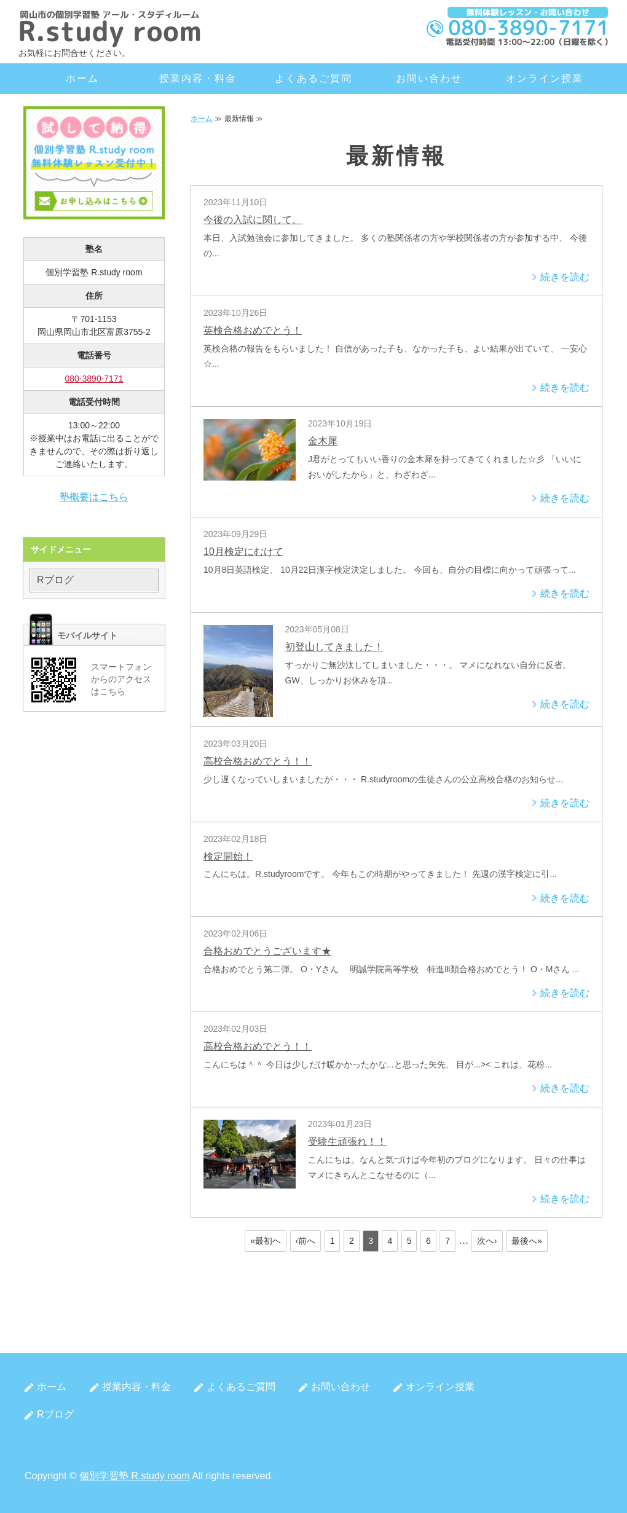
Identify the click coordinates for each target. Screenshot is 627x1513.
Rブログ (55, 580)
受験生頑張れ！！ (347, 1141)
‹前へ (306, 1241)
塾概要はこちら (94, 497)
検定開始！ (228, 856)
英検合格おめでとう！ (252, 330)
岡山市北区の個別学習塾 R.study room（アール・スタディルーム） (110, 27)
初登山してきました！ (334, 647)
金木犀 (322, 441)
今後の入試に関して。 (252, 219)
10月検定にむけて (243, 551)
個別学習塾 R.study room (134, 1476)
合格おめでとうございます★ (267, 951)
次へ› (487, 1241)
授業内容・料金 (197, 78)
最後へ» (526, 1241)
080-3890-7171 (94, 378)
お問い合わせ (429, 78)
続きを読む (565, 277)
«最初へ (265, 1241)
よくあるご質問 (313, 78)
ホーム (82, 78)
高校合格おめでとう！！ (257, 761)
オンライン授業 (544, 78)
